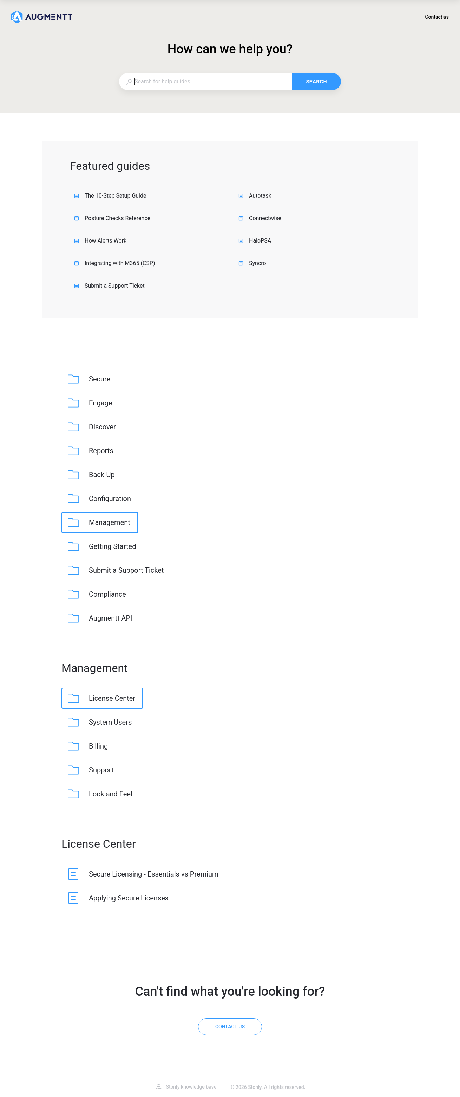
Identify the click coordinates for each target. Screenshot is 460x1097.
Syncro (252, 263)
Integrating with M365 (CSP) (114, 263)
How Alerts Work (100, 240)
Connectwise (259, 218)
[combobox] (205, 81)
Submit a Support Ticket (109, 285)
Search (316, 81)
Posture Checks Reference (112, 218)
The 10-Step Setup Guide (110, 195)
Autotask (254, 195)
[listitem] (89, 379)
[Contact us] (230, 1026)
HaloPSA (254, 240)
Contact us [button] (437, 17)
